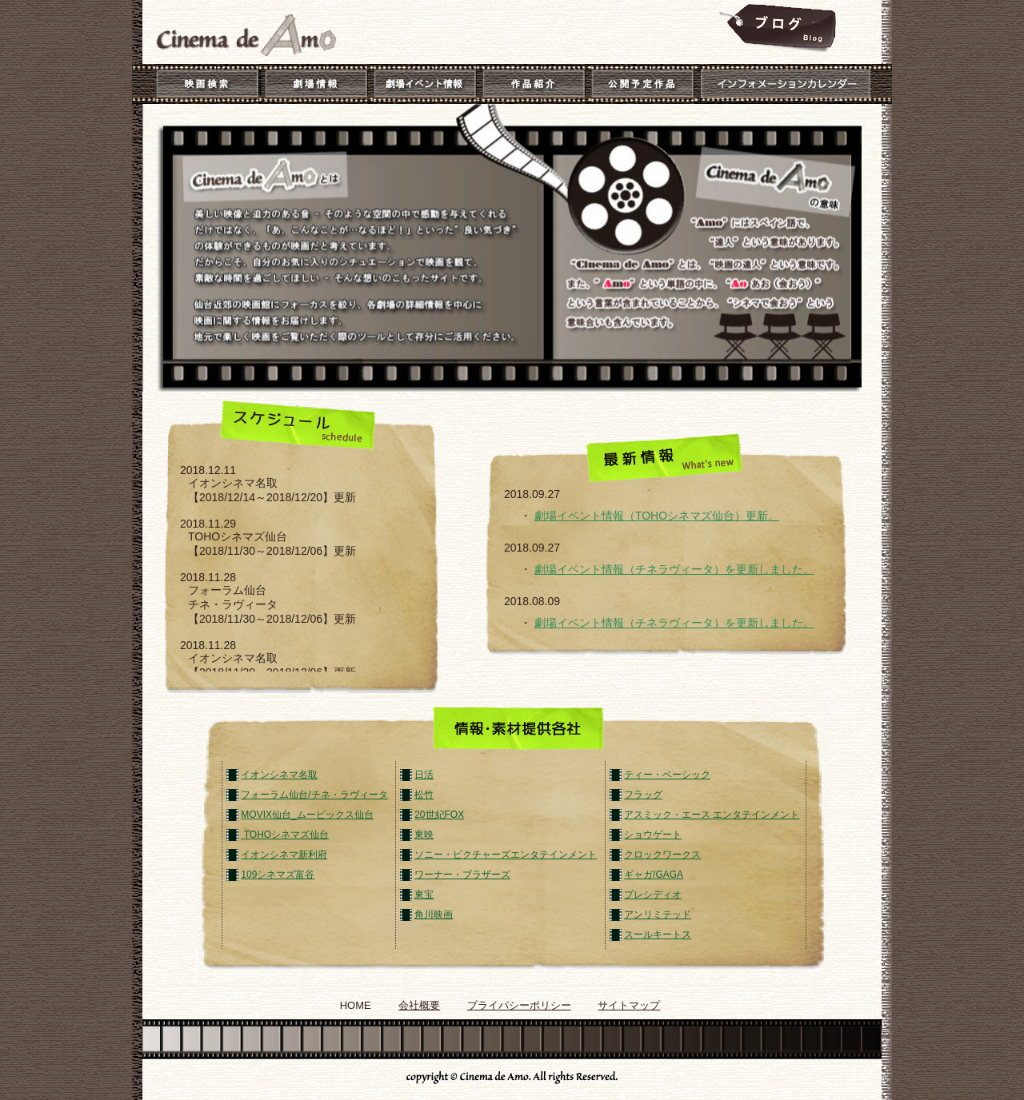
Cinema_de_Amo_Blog (776, 28)
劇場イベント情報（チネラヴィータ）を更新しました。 (674, 569)
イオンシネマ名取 (279, 774)
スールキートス (657, 934)
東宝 (424, 894)
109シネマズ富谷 (277, 874)
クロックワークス (662, 854)
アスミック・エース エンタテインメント (711, 814)
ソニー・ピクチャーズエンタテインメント (505, 854)
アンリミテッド (657, 914)
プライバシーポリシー (519, 1005)
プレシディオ (653, 894)
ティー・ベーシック (667, 774)
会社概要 (419, 1005)
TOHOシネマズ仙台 (285, 834)
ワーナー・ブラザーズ (462, 874)
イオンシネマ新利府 (284, 854)
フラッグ (643, 794)
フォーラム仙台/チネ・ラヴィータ (314, 794)
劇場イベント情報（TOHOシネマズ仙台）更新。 (656, 515)
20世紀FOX (439, 814)
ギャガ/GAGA (653, 874)
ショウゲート (653, 834)
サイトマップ (629, 1005)
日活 (424, 774)
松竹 (424, 794)
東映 (424, 834)
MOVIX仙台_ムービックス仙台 (307, 814)
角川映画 (433, 914)
